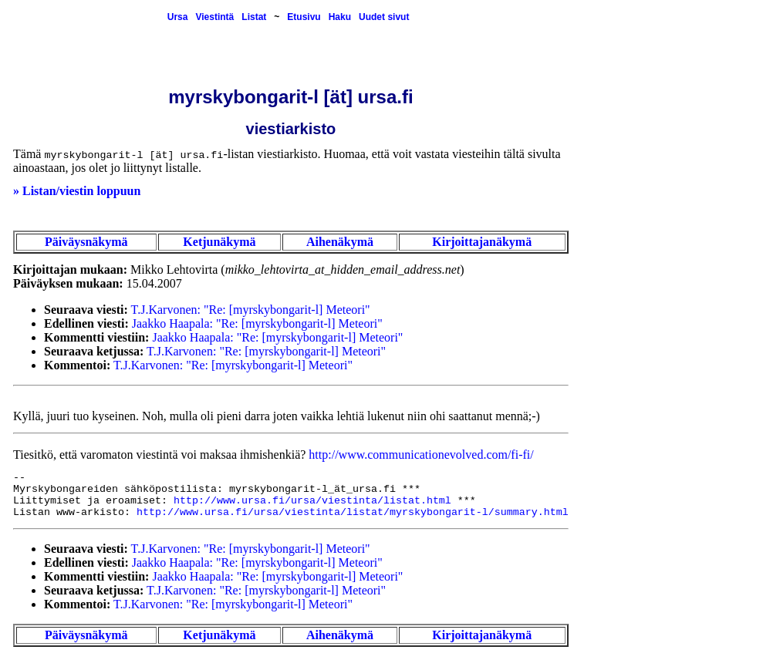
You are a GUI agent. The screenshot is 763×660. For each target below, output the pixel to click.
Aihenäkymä (339, 241)
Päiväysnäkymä (86, 241)
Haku (340, 17)
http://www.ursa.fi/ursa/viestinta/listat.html (312, 501)
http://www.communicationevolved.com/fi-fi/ (421, 454)
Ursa (177, 17)
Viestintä (214, 17)
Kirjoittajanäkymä (482, 241)
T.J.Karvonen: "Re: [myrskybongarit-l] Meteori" (250, 309)
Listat (253, 17)
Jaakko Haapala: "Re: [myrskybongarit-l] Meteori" (257, 323)
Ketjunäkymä (219, 241)
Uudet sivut (384, 17)
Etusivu (303, 17)
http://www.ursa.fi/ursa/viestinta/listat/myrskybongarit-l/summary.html (353, 512)
